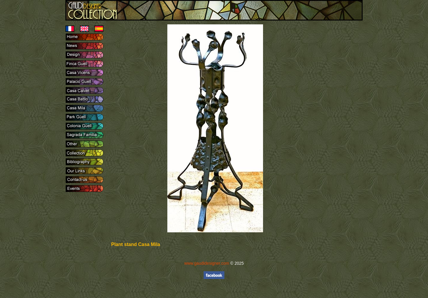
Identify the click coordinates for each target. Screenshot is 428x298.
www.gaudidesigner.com (206, 263)
